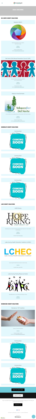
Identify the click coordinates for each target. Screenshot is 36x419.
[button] (3, 3)
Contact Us (18, 404)
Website (18, 46)
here (22, 235)
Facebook (18, 47)
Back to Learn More (18, 389)
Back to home (18, 395)
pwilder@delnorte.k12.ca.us (19, 87)
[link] (18, 3)
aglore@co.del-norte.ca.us (19, 50)
